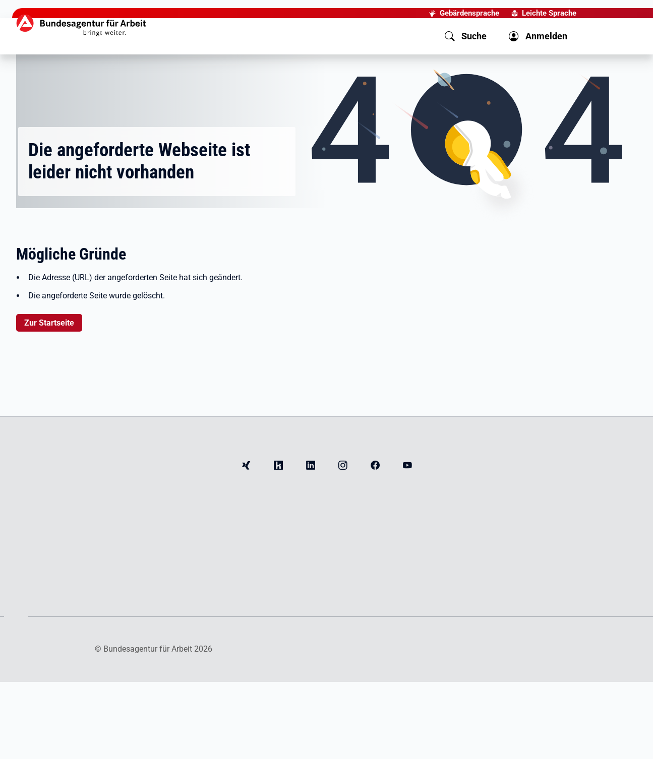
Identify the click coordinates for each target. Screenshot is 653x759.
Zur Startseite (49, 323)
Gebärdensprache (469, 13)
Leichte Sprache (549, 13)
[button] (466, 36)
